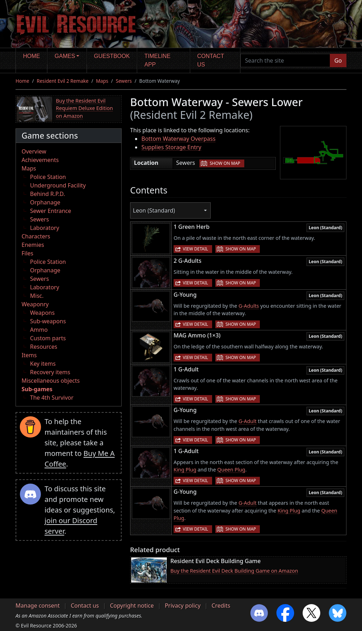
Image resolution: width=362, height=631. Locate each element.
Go (338, 60)
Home (31, 56)
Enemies (33, 245)
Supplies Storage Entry (171, 147)
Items (29, 355)
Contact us (210, 60)
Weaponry (35, 304)
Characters (36, 236)
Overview (34, 151)
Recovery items (50, 372)
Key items (43, 363)
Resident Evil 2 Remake (63, 80)
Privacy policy (182, 605)
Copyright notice (132, 605)
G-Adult (248, 421)
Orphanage (45, 202)
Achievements (40, 160)
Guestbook (112, 56)
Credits (220, 605)
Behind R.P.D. (47, 194)
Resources (43, 347)
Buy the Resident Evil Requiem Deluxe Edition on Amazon (84, 108)
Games (65, 56)
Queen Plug (231, 469)
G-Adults (249, 305)
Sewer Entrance (50, 211)
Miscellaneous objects (51, 380)
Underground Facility (58, 185)
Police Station (48, 177)
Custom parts (48, 338)
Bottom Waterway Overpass (178, 139)
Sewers (124, 80)
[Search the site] (285, 60)
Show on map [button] (225, 163)
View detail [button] (195, 249)
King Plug (185, 469)
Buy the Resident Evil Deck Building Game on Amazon (234, 570)
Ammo (39, 330)
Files (27, 253)
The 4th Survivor (52, 397)
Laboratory (44, 228)
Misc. (36, 296)
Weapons (42, 313)
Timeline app (158, 60)
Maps (102, 80)
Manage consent (38, 605)
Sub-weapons (48, 321)
